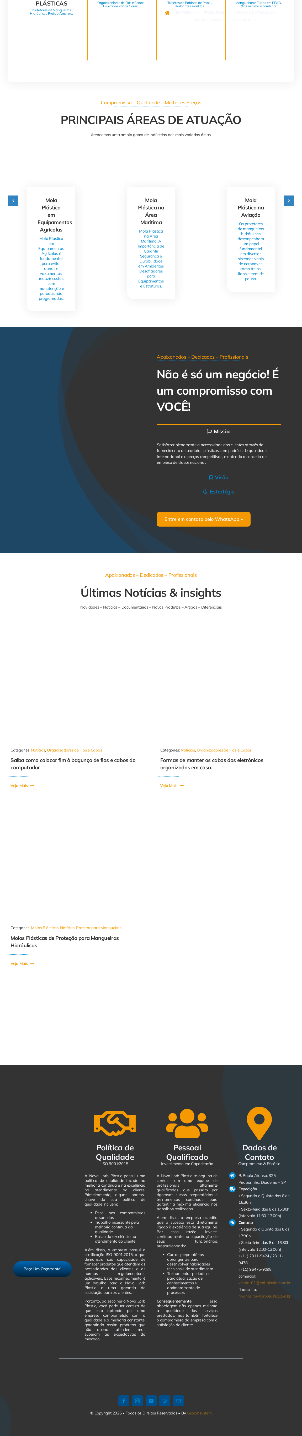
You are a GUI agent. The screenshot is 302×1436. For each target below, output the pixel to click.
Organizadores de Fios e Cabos (74, 750)
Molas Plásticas (45, 927)
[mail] (178, 1400)
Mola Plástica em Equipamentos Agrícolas (55, 215)
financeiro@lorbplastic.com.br (264, 1296)
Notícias (38, 750)
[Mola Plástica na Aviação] (251, 158)
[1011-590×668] (76, 628)
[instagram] (137, 1400)
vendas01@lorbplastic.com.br (264, 1282)
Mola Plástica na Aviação (251, 207)
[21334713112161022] (226, 628)
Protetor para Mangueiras (98, 927)
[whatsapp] (164, 1400)
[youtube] (151, 1400)
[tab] (219, 431)
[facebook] (123, 1400)
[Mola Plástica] (76, 805)
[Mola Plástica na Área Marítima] (151, 158)
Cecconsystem (199, 1413)
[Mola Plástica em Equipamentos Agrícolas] (51, 158)
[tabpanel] (219, 454)
